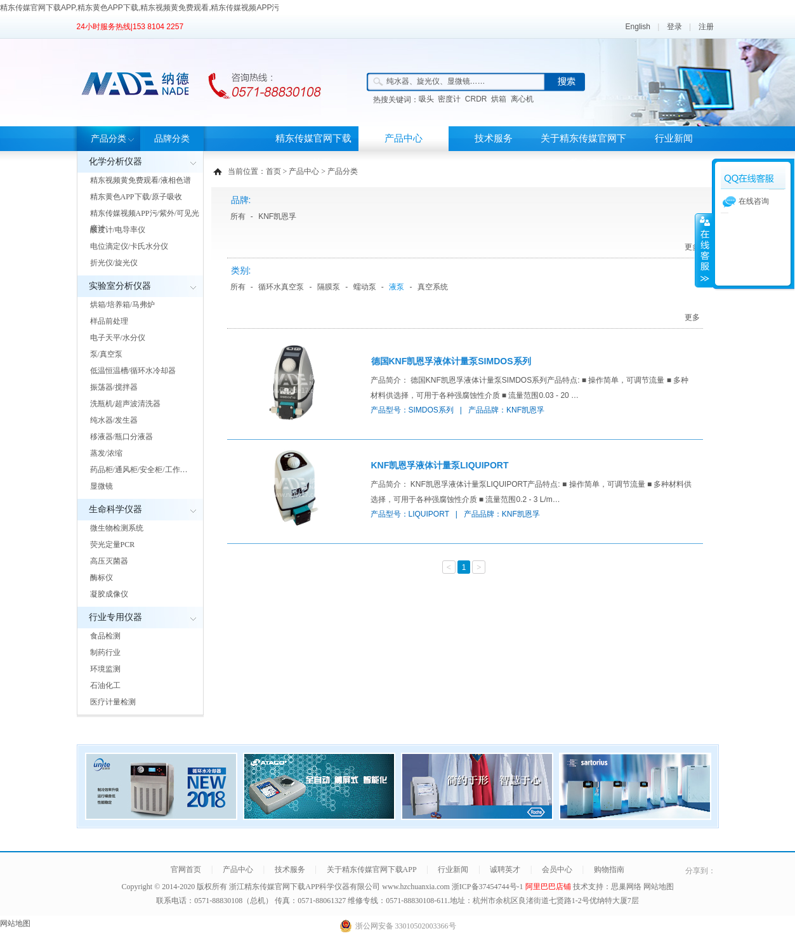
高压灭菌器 (109, 561)
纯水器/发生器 (114, 420)
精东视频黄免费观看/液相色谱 (140, 180)
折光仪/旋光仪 (114, 262)
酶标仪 (101, 577)
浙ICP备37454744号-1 (488, 886)
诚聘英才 (505, 869)
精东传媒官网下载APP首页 (313, 150)
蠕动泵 (364, 286)
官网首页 (186, 869)
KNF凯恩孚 (277, 216)
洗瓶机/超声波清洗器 (125, 403)
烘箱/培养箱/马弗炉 (122, 304)
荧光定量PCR (112, 544)
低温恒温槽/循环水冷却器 (133, 370)
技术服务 (494, 138)
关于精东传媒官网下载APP (583, 150)
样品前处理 (109, 321)
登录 (674, 26)
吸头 (426, 99)
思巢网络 (626, 886)
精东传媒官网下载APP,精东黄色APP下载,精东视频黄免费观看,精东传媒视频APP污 (140, 7)
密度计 (449, 99)
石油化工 (105, 685)
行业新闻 (674, 138)
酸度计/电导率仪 (117, 229)
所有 (238, 216)
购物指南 (609, 869)
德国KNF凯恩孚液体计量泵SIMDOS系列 (451, 361)
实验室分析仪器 (120, 286)
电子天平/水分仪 (117, 337)
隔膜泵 (328, 286)
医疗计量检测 (113, 701)
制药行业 (105, 652)
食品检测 (105, 635)
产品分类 (108, 138)
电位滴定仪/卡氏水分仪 (129, 246)
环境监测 (105, 668)
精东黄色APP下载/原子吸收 (136, 196)
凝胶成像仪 (109, 594)
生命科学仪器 (115, 509)
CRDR (476, 99)
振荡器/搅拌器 (114, 387)
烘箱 (498, 99)
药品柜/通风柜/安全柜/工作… (139, 469)
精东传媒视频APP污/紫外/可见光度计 (145, 221)
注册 (706, 26)
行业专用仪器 (115, 617)
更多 (692, 246)
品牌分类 (172, 138)
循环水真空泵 (281, 286)
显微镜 (101, 486)
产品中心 (403, 138)
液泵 (396, 286)
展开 (704, 250)
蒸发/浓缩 (106, 453)
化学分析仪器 (115, 161)
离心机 (522, 99)
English (638, 26)
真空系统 (432, 286)
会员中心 (557, 869)
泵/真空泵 (106, 354)
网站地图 (658, 886)
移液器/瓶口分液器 (121, 436)
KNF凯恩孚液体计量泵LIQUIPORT (440, 465)
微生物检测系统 (116, 528)
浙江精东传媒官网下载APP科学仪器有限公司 (304, 886)
